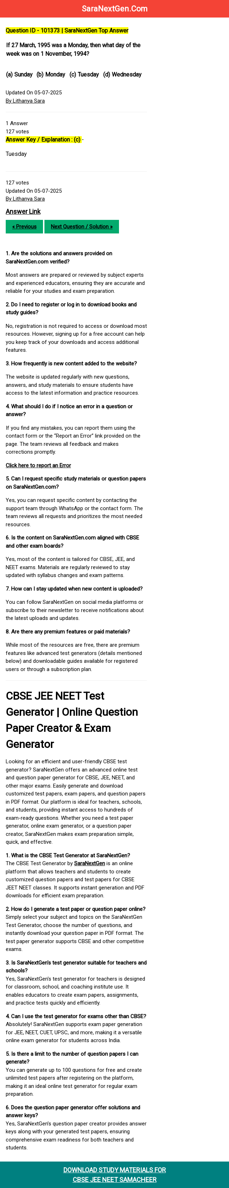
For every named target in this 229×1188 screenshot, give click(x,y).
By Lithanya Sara (25, 101)
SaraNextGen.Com (115, 8)
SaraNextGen (89, 863)
